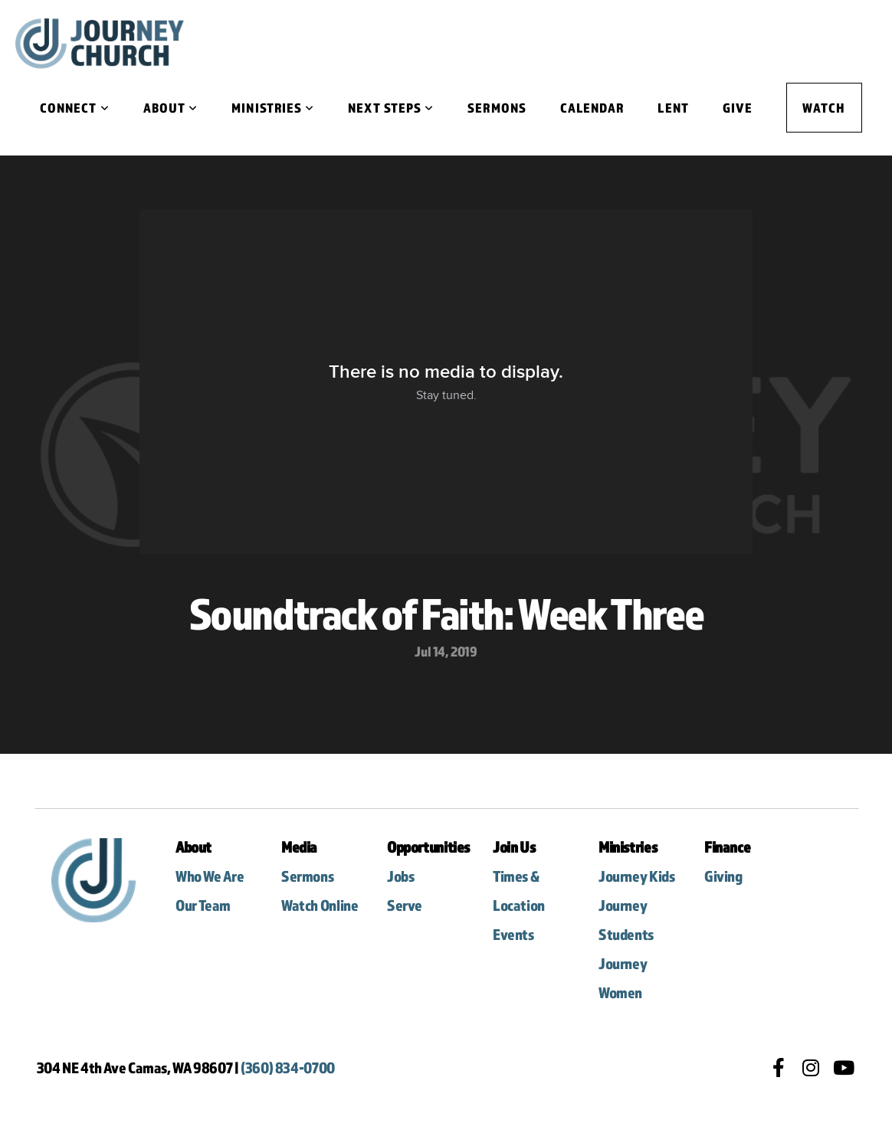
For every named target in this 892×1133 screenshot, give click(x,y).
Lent (673, 108)
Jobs (400, 876)
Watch (823, 108)
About (170, 108)
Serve (404, 905)
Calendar (592, 108)
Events (513, 934)
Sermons (496, 108)
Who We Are (210, 876)
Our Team (203, 905)
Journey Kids (637, 876)
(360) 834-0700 (288, 1067)
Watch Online (319, 905)
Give (738, 108)
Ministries (272, 108)
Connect (75, 108)
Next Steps (391, 108)
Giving (723, 876)
